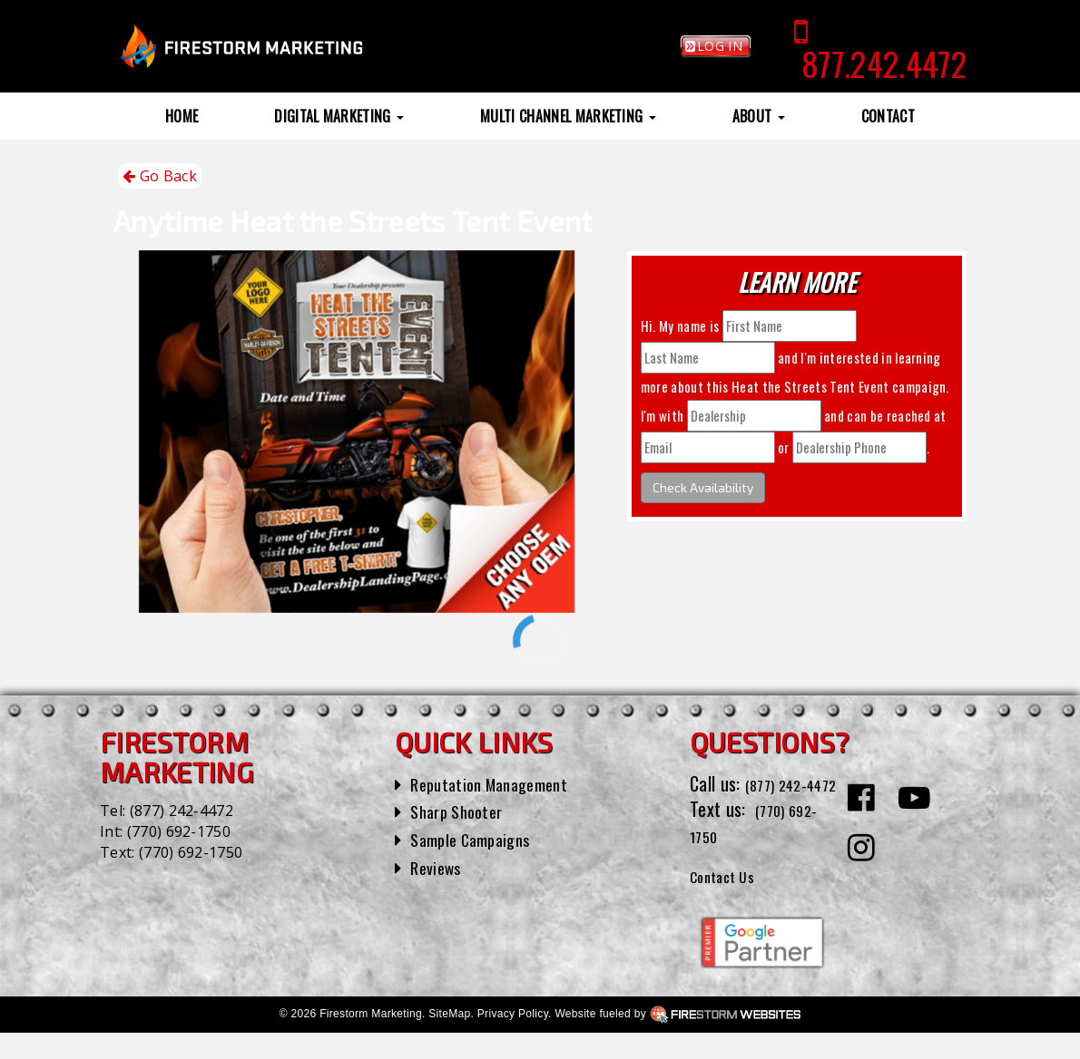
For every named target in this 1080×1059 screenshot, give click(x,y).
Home (181, 116)
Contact (888, 116)
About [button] (758, 116)
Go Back (160, 176)
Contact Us (729, 900)
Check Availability (703, 487)
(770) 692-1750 (179, 831)
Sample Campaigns (477, 838)
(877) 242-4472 (181, 811)
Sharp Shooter (461, 810)
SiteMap (449, 1040)
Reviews (438, 866)
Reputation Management (497, 783)
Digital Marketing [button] (339, 116)
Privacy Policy (512, 1040)
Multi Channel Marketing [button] (568, 116)
